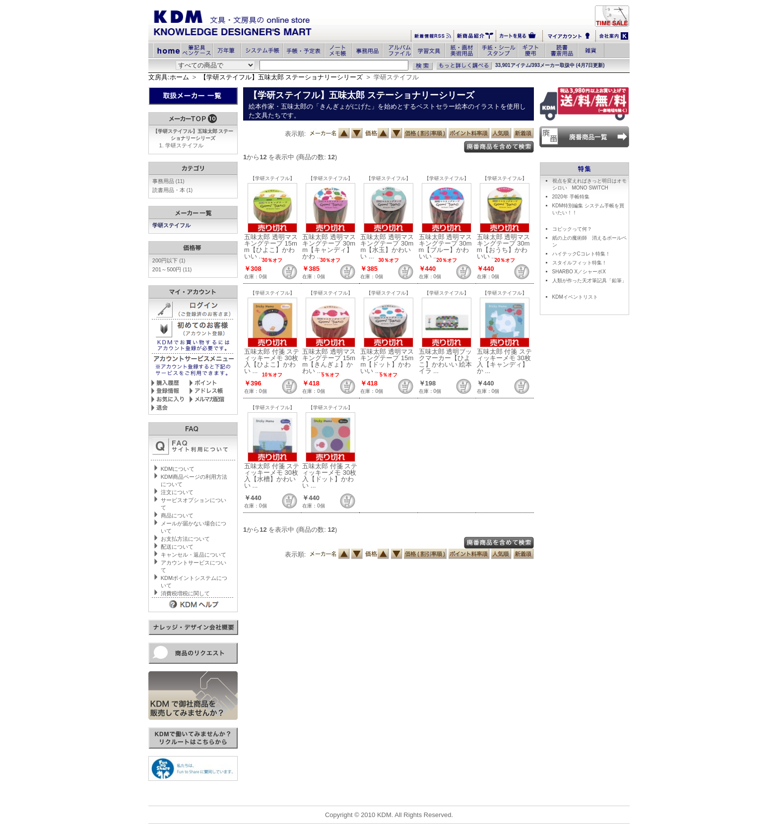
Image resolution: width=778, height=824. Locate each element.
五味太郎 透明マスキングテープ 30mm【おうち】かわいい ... (503, 246)
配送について (177, 547)
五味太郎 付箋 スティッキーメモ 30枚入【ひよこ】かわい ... (271, 361)
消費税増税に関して (185, 593)
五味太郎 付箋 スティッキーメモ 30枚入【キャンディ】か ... (504, 361)
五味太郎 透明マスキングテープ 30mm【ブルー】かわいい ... (445, 246)
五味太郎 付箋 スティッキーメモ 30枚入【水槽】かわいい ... (271, 475)
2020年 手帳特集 (570, 196)
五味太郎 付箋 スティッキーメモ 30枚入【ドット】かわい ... (329, 475)
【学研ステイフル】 (272, 178)
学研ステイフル (184, 145)
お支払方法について (185, 539)
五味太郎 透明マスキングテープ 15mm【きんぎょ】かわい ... (329, 361)
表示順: (295, 133)
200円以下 (169, 260)
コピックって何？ (572, 229)
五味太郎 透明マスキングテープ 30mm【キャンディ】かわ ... (329, 246)
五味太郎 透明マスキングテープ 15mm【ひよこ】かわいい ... (271, 246)
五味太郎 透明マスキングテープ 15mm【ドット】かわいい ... (387, 361)
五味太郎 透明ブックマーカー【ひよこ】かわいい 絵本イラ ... (445, 361)
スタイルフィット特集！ (579, 262)
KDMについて (177, 469)
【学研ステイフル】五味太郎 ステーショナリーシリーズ (281, 77)
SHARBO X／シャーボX (579, 271)
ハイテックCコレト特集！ (581, 253)
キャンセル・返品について (193, 555)
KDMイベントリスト (575, 297)
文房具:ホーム (168, 77)
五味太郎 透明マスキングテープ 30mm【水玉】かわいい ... (387, 246)
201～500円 (172, 269)
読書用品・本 (172, 190)
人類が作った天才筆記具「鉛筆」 (589, 280)
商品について (177, 515)
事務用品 (168, 181)
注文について (177, 492)
